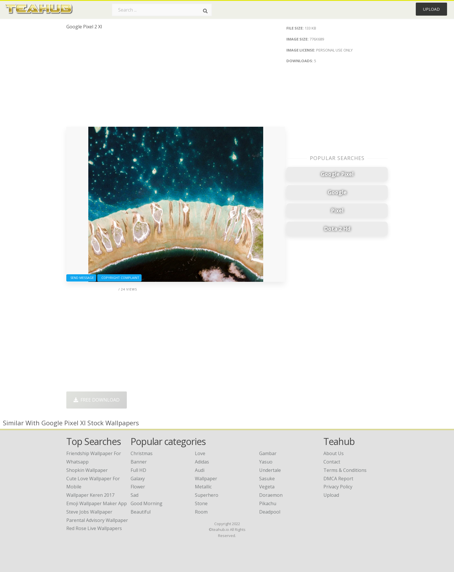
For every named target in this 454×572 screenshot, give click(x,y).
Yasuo (265, 462)
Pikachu (267, 503)
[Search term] (162, 9)
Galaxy (138, 478)
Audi (199, 470)
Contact (331, 462)
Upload (431, 9)
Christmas (142, 453)
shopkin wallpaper (87, 470)
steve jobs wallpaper (89, 512)
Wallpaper (206, 478)
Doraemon (271, 495)
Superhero (206, 495)
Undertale (270, 470)
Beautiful (141, 512)
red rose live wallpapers (94, 528)
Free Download (97, 400)
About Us (333, 453)
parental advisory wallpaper (97, 520)
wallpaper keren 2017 (90, 495)
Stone (201, 503)
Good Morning (146, 503)
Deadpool (269, 512)
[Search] (205, 11)
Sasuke (267, 478)
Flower (138, 486)
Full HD (138, 470)
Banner (139, 462)
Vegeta (266, 486)
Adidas (202, 462)
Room (201, 512)
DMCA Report (338, 478)
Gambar (268, 453)
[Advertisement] (175, 80)
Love (200, 453)
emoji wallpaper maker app (96, 503)
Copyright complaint (119, 277)
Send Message (81, 277)
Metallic (203, 486)
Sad (134, 495)
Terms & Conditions (345, 470)
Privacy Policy (337, 486)
